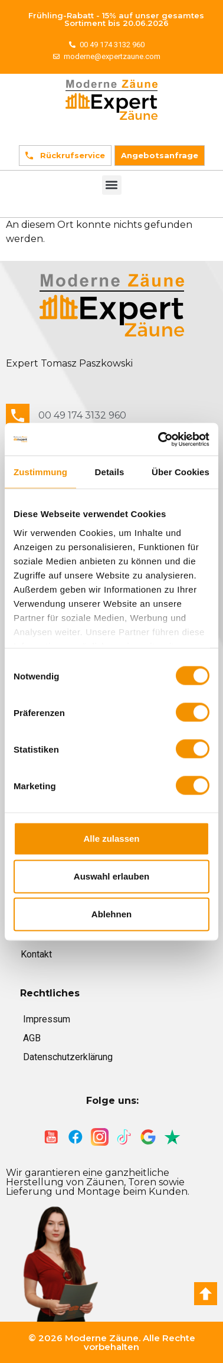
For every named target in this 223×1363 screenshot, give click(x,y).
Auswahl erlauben (111, 876)
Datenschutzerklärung (68, 1057)
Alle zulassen (111, 839)
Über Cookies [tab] (180, 472)
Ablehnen (111, 914)
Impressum (46, 1019)
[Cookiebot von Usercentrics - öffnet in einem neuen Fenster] (159, 439)
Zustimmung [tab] (40, 472)
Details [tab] (109, 472)
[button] (112, 185)
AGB (32, 1038)
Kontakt (36, 954)
